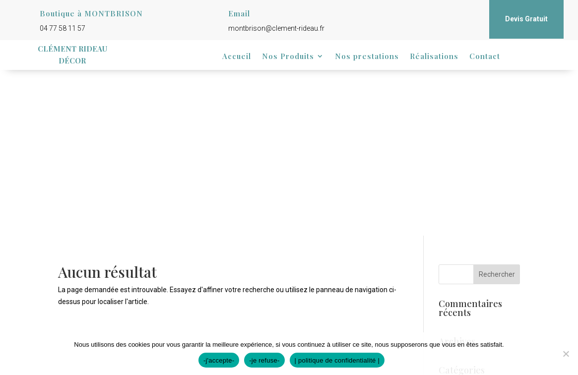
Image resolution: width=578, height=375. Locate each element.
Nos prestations (367, 57)
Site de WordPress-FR (473, 306)
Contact (484, 57)
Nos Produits (288, 57)
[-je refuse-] (566, 354)
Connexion (455, 260)
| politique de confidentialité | (337, 360)
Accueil (236, 57)
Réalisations (434, 57)
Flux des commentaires (475, 290)
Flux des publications (471, 275)
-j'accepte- (218, 360)
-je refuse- (264, 360)
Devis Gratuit (526, 19)
